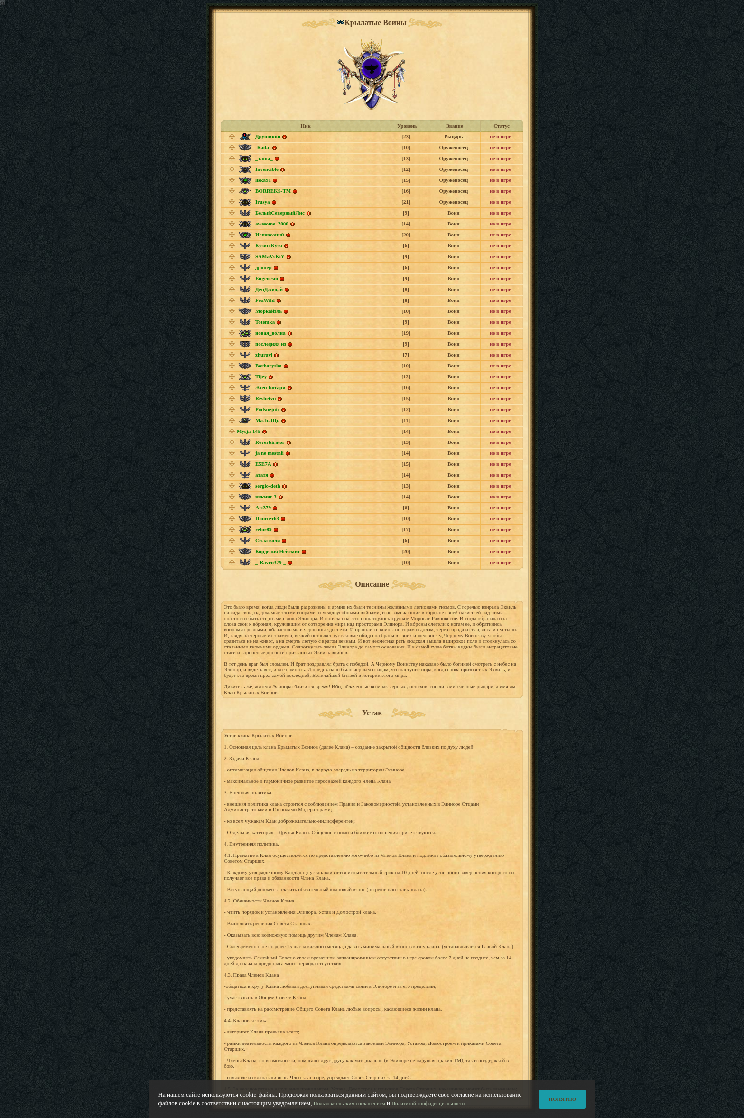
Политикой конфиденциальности (428, 1109)
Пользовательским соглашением (349, 1109)
